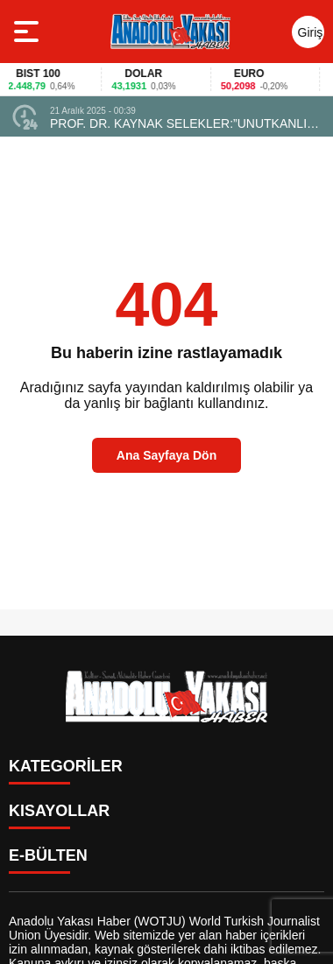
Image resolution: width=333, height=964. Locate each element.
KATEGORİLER (66, 766)
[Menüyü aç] (28, 31)
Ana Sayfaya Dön (166, 455)
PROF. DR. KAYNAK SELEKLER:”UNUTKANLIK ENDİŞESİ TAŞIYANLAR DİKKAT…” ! (182, 123)
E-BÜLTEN (48, 855)
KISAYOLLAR (59, 811)
